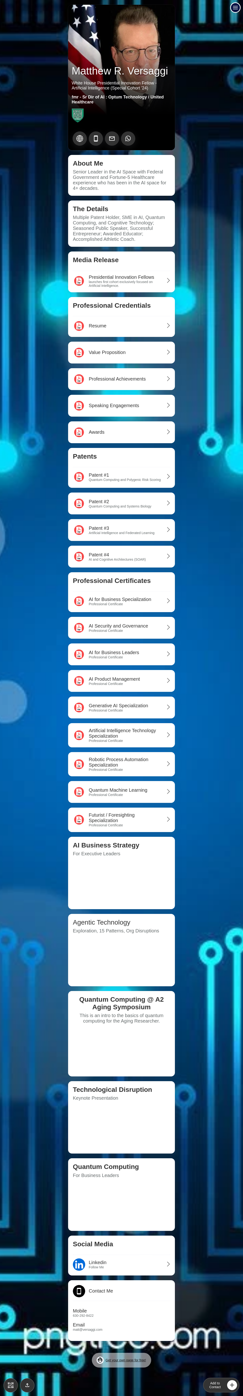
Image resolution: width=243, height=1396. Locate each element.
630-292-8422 (83, 1315)
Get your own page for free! (121, 1360)
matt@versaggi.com (88, 1329)
